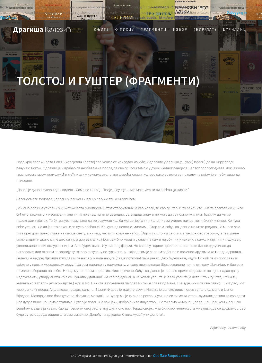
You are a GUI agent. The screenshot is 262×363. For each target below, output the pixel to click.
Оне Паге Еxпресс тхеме (171, 355)
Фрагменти (153, 28)
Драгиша (42, 28)
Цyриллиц (234, 28)
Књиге (101, 28)
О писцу (124, 28)
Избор (180, 28)
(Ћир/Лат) (205, 28)
